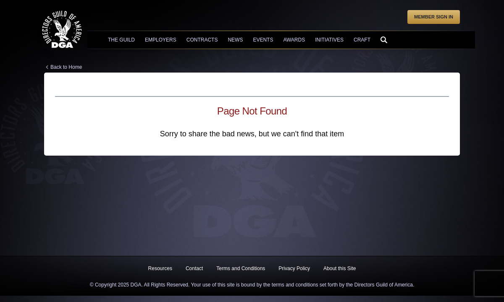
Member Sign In (433, 16)
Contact (194, 268)
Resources (160, 268)
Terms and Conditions (240, 268)
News (235, 40)
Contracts (202, 40)
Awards (294, 40)
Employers (160, 40)
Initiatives (329, 40)
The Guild (121, 40)
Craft (362, 40)
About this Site (339, 268)
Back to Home (66, 67)
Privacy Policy (294, 268)
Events (263, 40)
